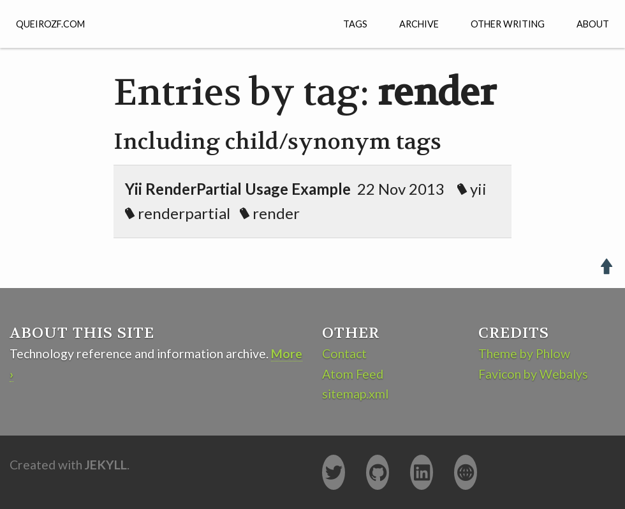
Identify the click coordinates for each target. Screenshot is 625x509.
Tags (355, 24)
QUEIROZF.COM (50, 24)
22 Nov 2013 (309, 200)
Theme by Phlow (524, 353)
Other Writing (508, 24)
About (593, 24)
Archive (419, 24)
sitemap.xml (355, 393)
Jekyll (106, 464)
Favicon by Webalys (533, 374)
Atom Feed (352, 374)
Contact (344, 353)
